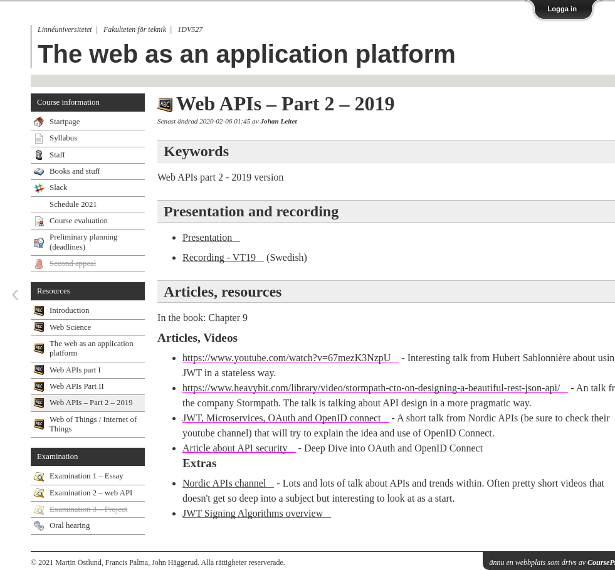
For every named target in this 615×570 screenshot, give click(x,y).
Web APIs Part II (77, 386)
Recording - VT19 (219, 257)
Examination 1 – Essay (87, 476)
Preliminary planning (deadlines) (83, 242)
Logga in (562, 9)
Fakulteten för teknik (134, 29)
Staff (57, 154)
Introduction (69, 310)
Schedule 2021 (73, 204)
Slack (58, 187)
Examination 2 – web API (91, 492)
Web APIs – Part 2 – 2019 (91, 402)
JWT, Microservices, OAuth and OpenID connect (281, 418)
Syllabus (63, 138)
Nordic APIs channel (224, 483)
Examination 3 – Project (88, 509)
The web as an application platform (247, 54)
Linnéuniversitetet (65, 29)
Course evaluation (79, 220)
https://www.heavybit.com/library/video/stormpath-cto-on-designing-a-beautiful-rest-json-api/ (371, 388)
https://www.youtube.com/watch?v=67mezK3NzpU (286, 357)
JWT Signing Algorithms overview (252, 513)
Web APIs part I (75, 370)
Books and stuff (75, 171)
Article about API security (235, 448)
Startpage (65, 121)
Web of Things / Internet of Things (93, 424)
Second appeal (73, 263)
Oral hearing (70, 525)
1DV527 (189, 29)
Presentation (207, 237)
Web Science (70, 327)
